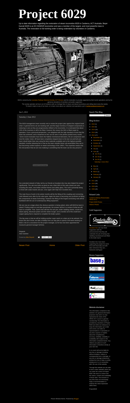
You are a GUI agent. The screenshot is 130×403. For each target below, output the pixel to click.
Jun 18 (97, 156)
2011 (93, 180)
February (96, 174)
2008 (93, 189)
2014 (93, 129)
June (95, 151)
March (95, 171)
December (96, 137)
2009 (93, 186)
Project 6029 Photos (95, 202)
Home (52, 245)
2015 (93, 127)
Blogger (76, 399)
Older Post (79, 245)
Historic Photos (94, 204)
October (96, 143)
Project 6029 (52, 14)
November (96, 140)
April (95, 169)
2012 (93, 135)
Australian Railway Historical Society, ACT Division (47, 100)
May (94, 166)
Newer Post (24, 245)
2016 (93, 124)
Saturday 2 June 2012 (101, 162)
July (94, 148)
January (96, 177)
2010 (93, 183)
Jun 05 (97, 159)
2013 (93, 132)
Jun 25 (97, 154)
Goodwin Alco (93, 228)
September (97, 146)
